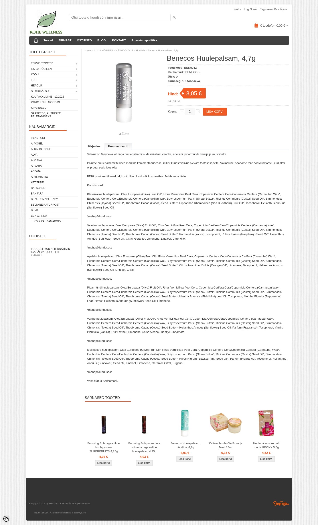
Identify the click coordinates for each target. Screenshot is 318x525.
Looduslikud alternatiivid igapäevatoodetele (53, 251)
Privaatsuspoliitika (144, 40)
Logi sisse (250, 9)
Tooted (48, 40)
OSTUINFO (84, 40)
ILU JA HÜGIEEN (41, 68)
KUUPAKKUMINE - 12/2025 (47, 96)
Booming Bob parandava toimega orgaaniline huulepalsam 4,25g (144, 447)
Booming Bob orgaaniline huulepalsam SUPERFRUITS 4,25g (103, 447)
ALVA (34, 154)
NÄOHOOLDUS (124, 50)
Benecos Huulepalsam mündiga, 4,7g (184, 445)
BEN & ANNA (39, 215)
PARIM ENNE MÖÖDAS (45, 102)
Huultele (140, 50)
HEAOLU (36, 85)
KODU (35, 74)
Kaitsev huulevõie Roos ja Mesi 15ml (225, 445)
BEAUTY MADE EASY (44, 199)
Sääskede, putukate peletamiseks (46, 115)
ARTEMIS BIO (39, 176)
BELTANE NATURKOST (45, 204)
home (88, 50)
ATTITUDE (37, 182)
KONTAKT (119, 40)
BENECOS (192, 72)
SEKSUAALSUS (41, 91)
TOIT (34, 80)
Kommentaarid (118, 146)
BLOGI (102, 40)
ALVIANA (36, 160)
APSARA (36, 165)
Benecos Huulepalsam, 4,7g (163, 50)
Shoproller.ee (281, 503)
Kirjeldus (94, 146)
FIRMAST (65, 40)
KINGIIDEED (38, 107)
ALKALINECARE (41, 149)
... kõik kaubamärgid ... (47, 221)
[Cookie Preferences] (6, 519)
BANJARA (37, 193)
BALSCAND (38, 188)
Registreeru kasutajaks (273, 9)
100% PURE (38, 138)
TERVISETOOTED (42, 63)
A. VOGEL (37, 143)
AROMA (36, 171)
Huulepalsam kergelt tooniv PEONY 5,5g (266, 445)
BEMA (35, 210)
